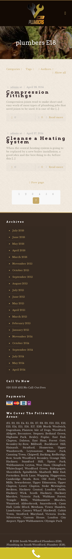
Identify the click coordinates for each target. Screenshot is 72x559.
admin (14, 87)
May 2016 (18, 243)
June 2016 (18, 237)
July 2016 (18, 230)
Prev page (36, 182)
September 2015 (22, 276)
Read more (56, 117)
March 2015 (19, 316)
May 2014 (18, 363)
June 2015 (18, 296)
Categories (14, 69)
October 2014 (20, 343)
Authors (46, 69)
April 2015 (18, 310)
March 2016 (19, 257)
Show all (58, 72)
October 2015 (20, 270)
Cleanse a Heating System (36, 139)
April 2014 (18, 369)
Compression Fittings (27, 93)
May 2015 (18, 303)
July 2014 (18, 356)
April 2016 (18, 250)
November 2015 (22, 263)
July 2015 (18, 290)
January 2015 (20, 329)
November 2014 (22, 336)
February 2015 (21, 323)
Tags (30, 69)
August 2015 (20, 283)
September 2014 (22, 349)
